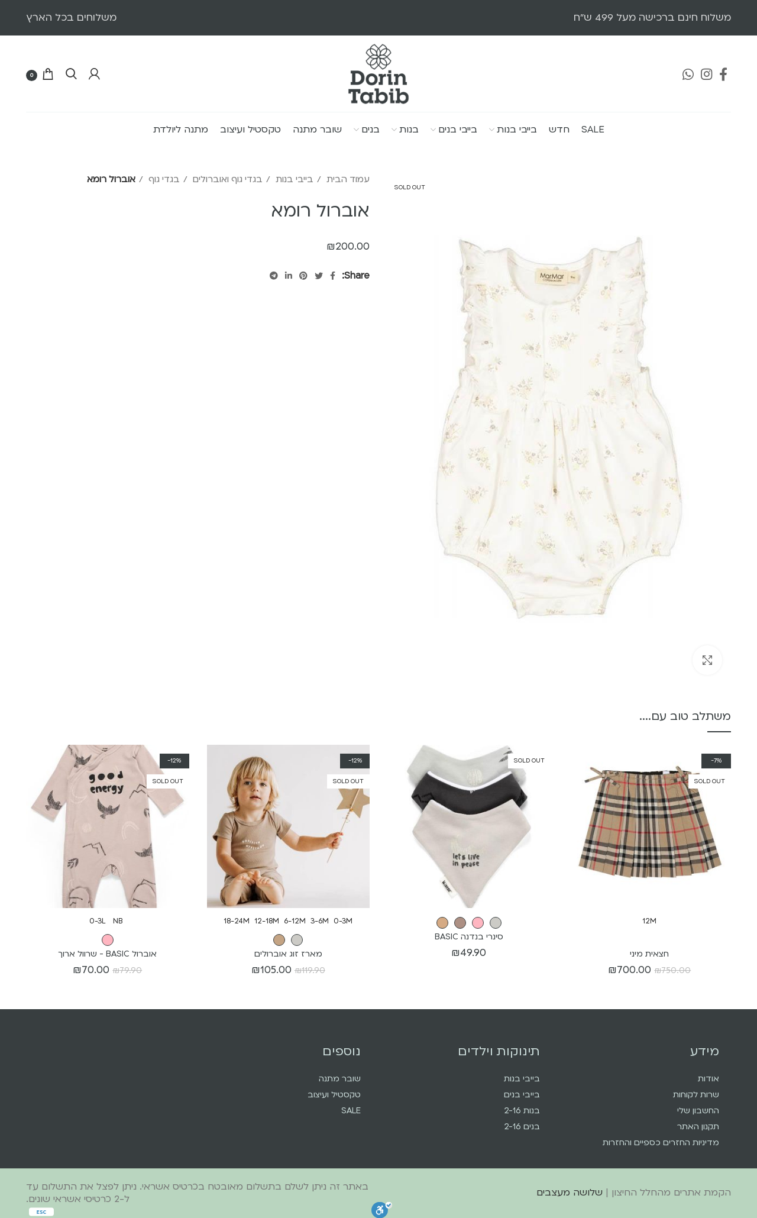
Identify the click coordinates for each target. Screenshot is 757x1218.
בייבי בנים (522, 1094)
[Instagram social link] (706, 74)
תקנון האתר (698, 1126)
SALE (351, 1110)
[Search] (71, 74)
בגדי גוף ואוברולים (226, 179)
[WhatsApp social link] (688, 74)
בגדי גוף (163, 179)
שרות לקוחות (696, 1094)
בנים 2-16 (522, 1126)
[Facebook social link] (723, 74)
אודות (708, 1078)
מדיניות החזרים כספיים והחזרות (661, 1142)
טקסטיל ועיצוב (334, 1094)
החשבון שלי (698, 1110)
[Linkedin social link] (289, 275)
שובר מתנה (340, 1078)
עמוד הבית (347, 179)
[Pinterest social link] (303, 275)
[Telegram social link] (274, 275)
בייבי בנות (293, 179)
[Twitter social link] (318, 275)
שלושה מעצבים (569, 1192)
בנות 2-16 (522, 1110)
